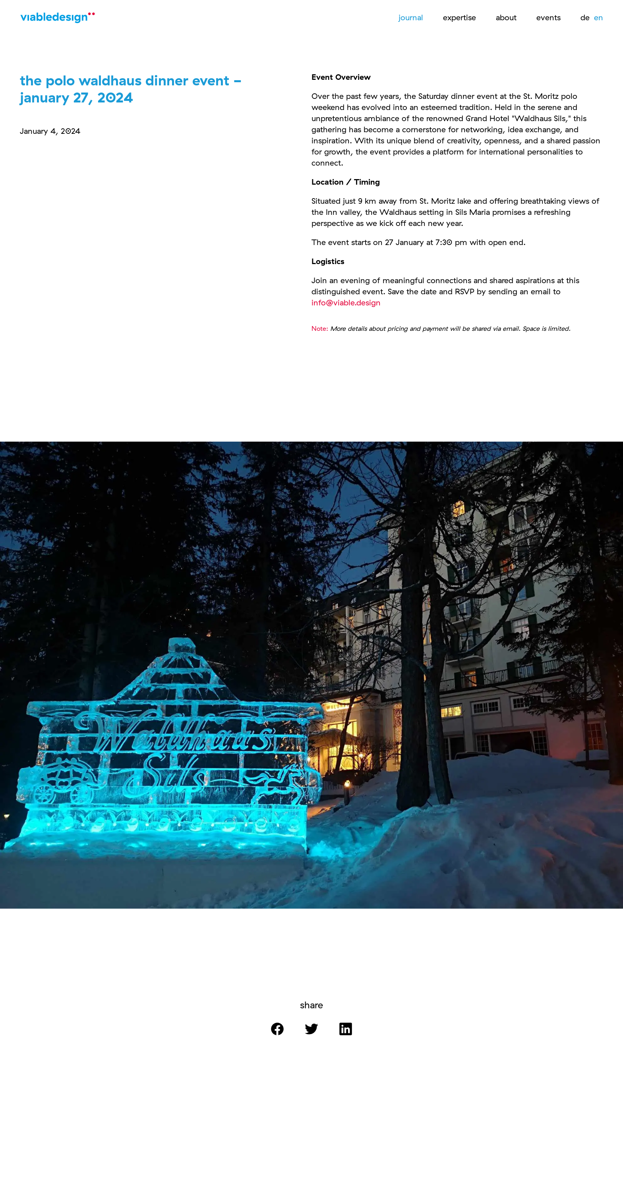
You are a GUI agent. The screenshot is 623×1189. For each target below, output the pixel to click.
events (548, 17)
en (598, 17)
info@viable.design (346, 302)
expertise (459, 17)
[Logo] (59, 20)
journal (411, 17)
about (506, 17)
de (586, 17)
